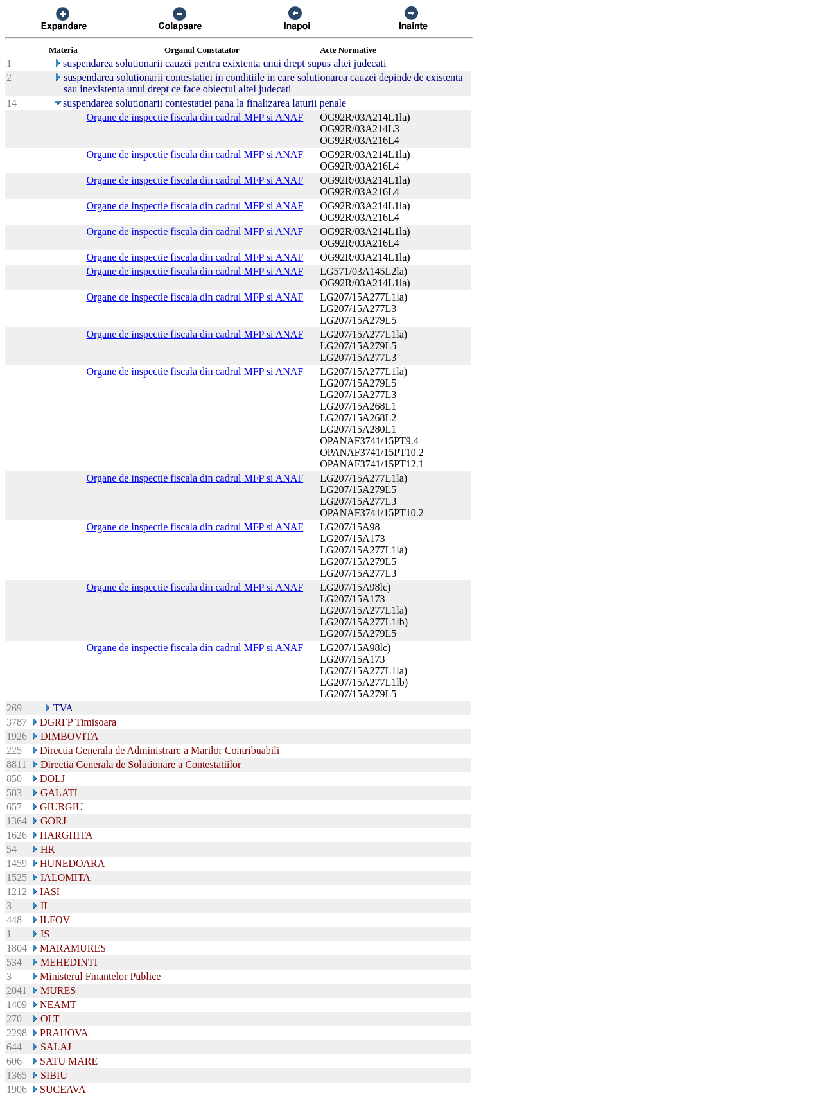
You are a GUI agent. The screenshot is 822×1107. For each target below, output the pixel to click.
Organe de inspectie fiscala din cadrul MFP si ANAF (195, 117)
